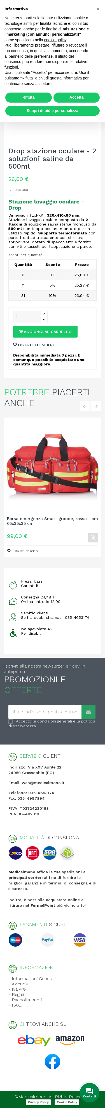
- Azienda (18, 983)
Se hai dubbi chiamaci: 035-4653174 (55, 617)
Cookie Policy (67, 1102)
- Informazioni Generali (31, 978)
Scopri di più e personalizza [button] (52, 110)
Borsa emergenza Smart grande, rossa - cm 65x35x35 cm (52, 521)
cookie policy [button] (55, 40)
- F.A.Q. (15, 1005)
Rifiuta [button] (28, 97)
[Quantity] (27, 317)
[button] (97, 8)
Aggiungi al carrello (45, 331)
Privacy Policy (38, 1102)
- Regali (16, 994)
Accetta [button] (76, 97)
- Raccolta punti (25, 999)
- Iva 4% (17, 989)
